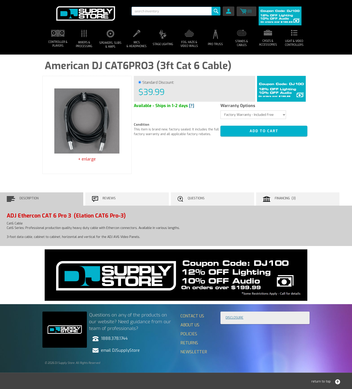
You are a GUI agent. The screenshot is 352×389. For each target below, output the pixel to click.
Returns (189, 343)
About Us (189, 325)
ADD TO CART (264, 131)
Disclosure (234, 318)
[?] (191, 105)
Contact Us (192, 316)
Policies (188, 334)
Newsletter (193, 352)
